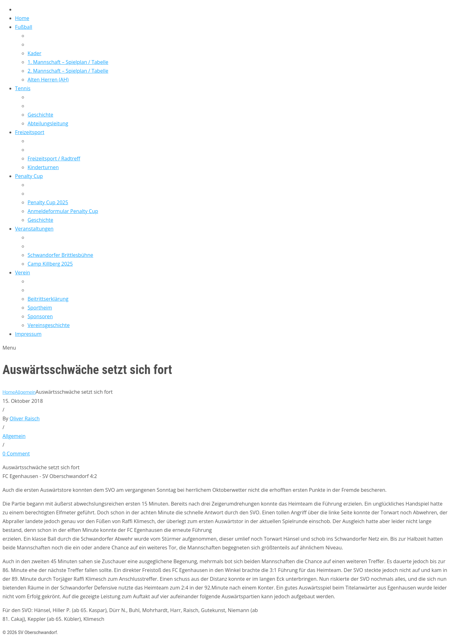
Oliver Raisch (25, 418)
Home (9, 392)
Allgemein (25, 392)
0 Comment (16, 453)
